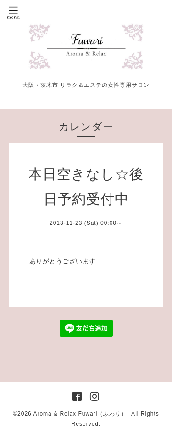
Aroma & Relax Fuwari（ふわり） (80, 414)
